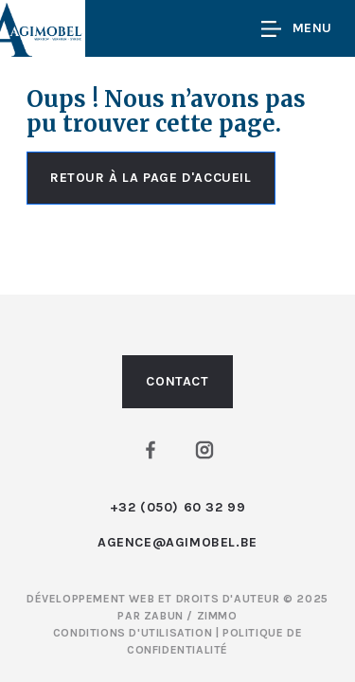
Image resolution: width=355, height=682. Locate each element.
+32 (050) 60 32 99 (178, 507)
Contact (177, 381)
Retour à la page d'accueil (151, 178)
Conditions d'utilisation (134, 632)
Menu (296, 29)
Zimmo (217, 615)
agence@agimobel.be (177, 542)
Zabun (164, 615)
